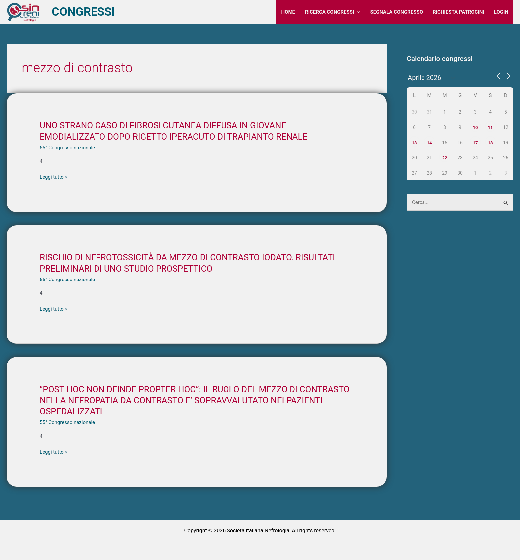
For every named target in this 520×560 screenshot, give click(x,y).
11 (490, 127)
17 (475, 142)
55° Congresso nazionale (67, 148)
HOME (288, 12)
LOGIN (501, 12)
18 (490, 142)
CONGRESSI (83, 12)
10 (475, 127)
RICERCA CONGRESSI (332, 12)
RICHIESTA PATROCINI (458, 12)
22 (444, 158)
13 (414, 142)
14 (429, 142)
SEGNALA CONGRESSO (396, 12)
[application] (357, 12)
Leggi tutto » (53, 177)
